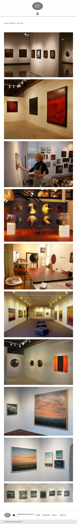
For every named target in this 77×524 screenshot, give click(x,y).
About (54, 515)
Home (38, 515)
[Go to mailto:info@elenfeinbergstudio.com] (24, 515)
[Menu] (37, 13)
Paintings (46, 515)
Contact (62, 515)
